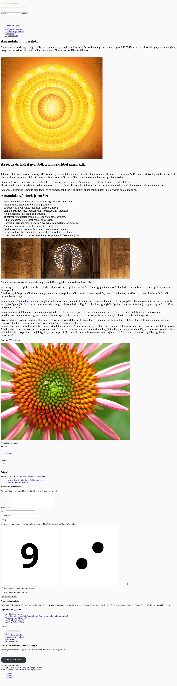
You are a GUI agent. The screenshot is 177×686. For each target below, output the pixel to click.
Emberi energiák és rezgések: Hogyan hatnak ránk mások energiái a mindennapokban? (36, 619)
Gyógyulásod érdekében (14, 30)
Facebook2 (9, 678)
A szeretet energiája (10, 3)
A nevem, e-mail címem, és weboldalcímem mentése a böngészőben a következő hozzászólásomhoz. (39, 527)
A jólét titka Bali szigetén (14, 623)
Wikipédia (14, 339)
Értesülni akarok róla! (13, 662)
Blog (7, 28)
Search (24, 14)
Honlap (3, 522)
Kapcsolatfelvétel (11, 36)
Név (3, 514)
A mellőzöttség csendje (13, 617)
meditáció (26, 301)
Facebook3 (9, 680)
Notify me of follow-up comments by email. (20, 591)
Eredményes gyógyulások (14, 32)
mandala (23, 476)
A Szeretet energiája (12, 25)
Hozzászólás (6, 510)
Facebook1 (9, 676)
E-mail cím (5, 518)
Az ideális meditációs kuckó (16, 482)
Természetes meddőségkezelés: (16, 621)
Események (9, 34)
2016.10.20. (13, 476)
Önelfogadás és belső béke (15, 625)
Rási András (41, 476)
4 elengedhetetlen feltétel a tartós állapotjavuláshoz (25, 480)
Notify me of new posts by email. (16, 595)
